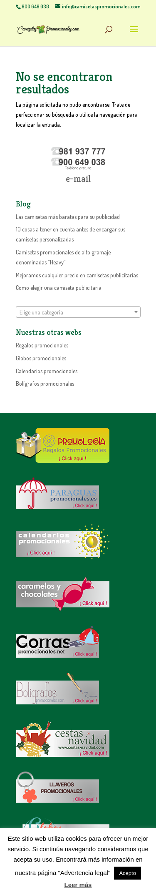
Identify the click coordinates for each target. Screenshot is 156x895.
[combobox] (78, 312)
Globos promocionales (41, 358)
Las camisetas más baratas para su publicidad (68, 216)
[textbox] (78, 312)
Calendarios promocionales (46, 371)
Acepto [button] (127, 873)
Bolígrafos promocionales (45, 383)
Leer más (78, 884)
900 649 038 (35, 6)
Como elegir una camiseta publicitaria (59, 287)
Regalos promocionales (42, 345)
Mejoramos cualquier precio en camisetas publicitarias (77, 275)
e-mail (78, 178)
